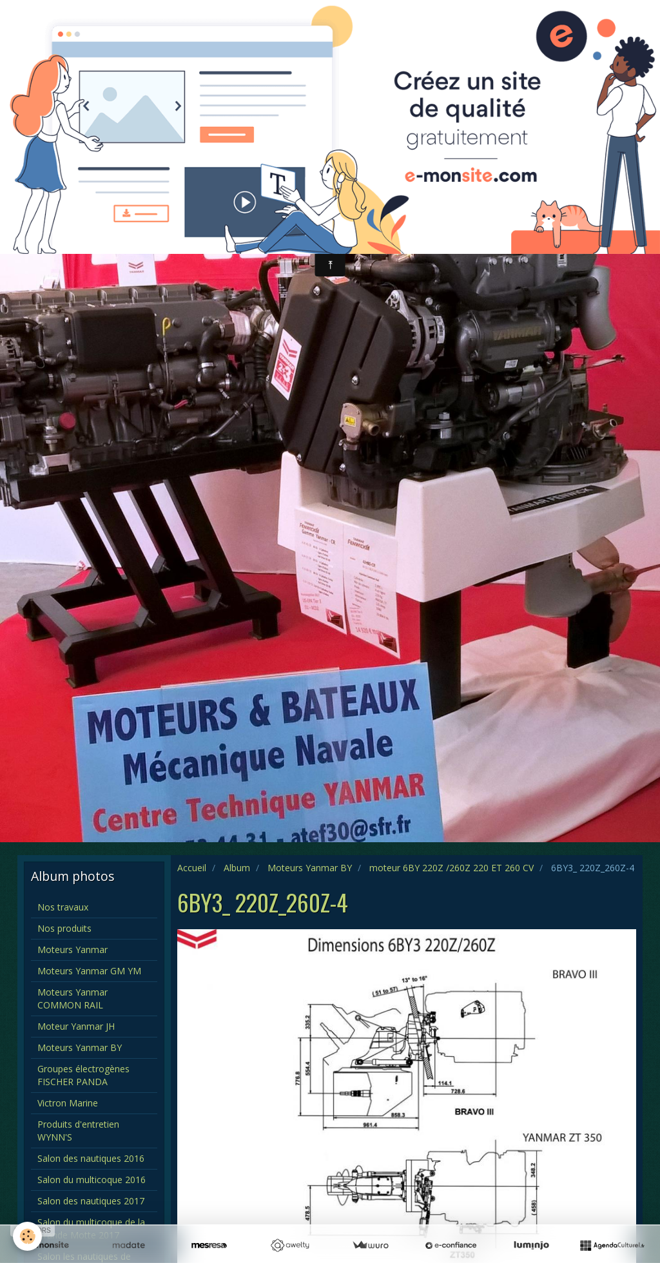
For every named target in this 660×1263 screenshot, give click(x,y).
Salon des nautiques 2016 (90, 1158)
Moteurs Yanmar (72, 949)
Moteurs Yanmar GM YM (89, 971)
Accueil (191, 868)
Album (237, 868)
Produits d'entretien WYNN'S (78, 1130)
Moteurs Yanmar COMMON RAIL (72, 998)
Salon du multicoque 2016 (91, 1179)
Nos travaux (62, 907)
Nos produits (64, 928)
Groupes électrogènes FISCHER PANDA (83, 1075)
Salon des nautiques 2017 (90, 1201)
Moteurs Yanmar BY (309, 868)
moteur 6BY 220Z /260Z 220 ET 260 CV (451, 868)
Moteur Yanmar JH (76, 1026)
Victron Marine (67, 1103)
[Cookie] (27, 1236)
